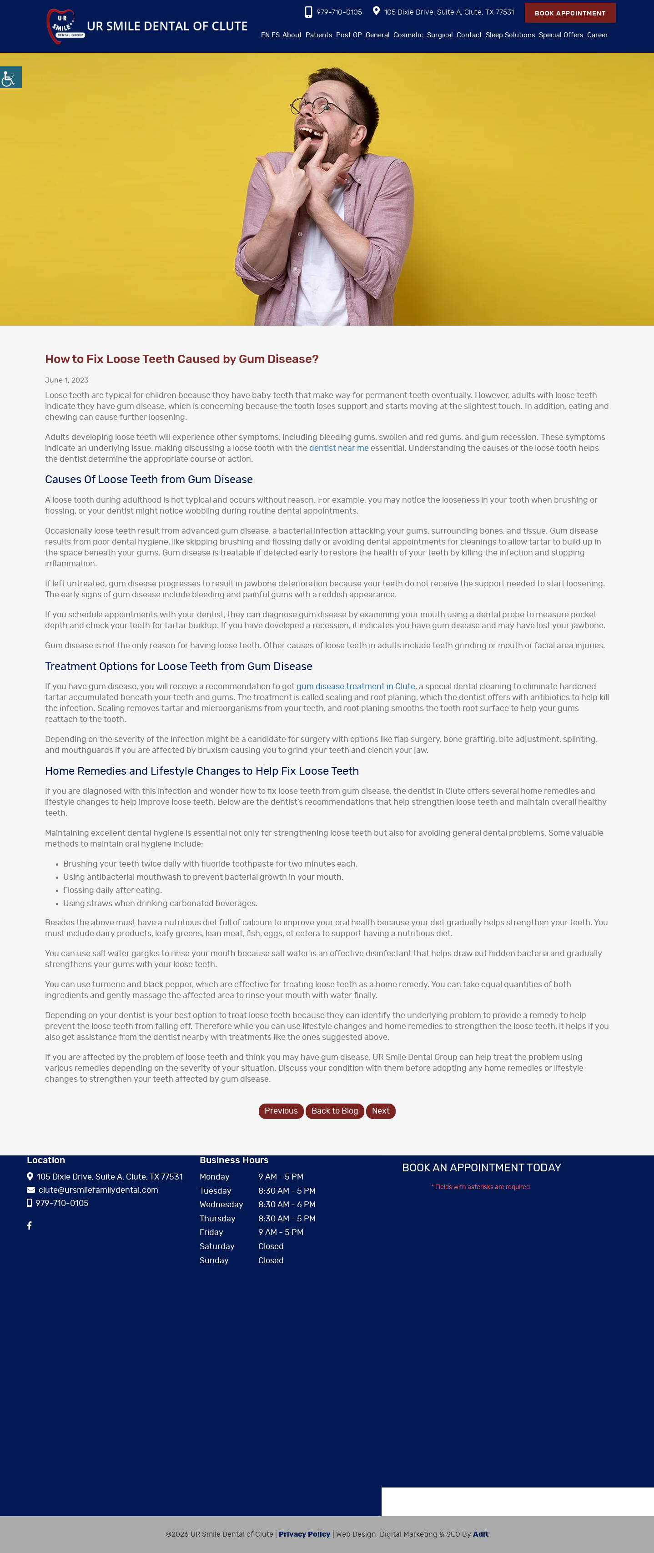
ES (276, 35)
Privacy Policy (305, 1534)
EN (265, 35)
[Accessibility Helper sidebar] (11, 77)
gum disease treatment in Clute (356, 687)
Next (381, 1111)
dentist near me (339, 448)
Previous (281, 1111)
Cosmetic (408, 35)
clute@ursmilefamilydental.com (92, 1190)
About (292, 35)
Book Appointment (570, 13)
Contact (469, 35)
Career (597, 35)
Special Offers (561, 35)
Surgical (440, 35)
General (378, 35)
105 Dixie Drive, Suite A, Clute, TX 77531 (443, 11)
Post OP (349, 35)
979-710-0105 (333, 12)
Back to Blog (335, 1111)
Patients (319, 35)
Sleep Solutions (510, 35)
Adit (481, 1534)
